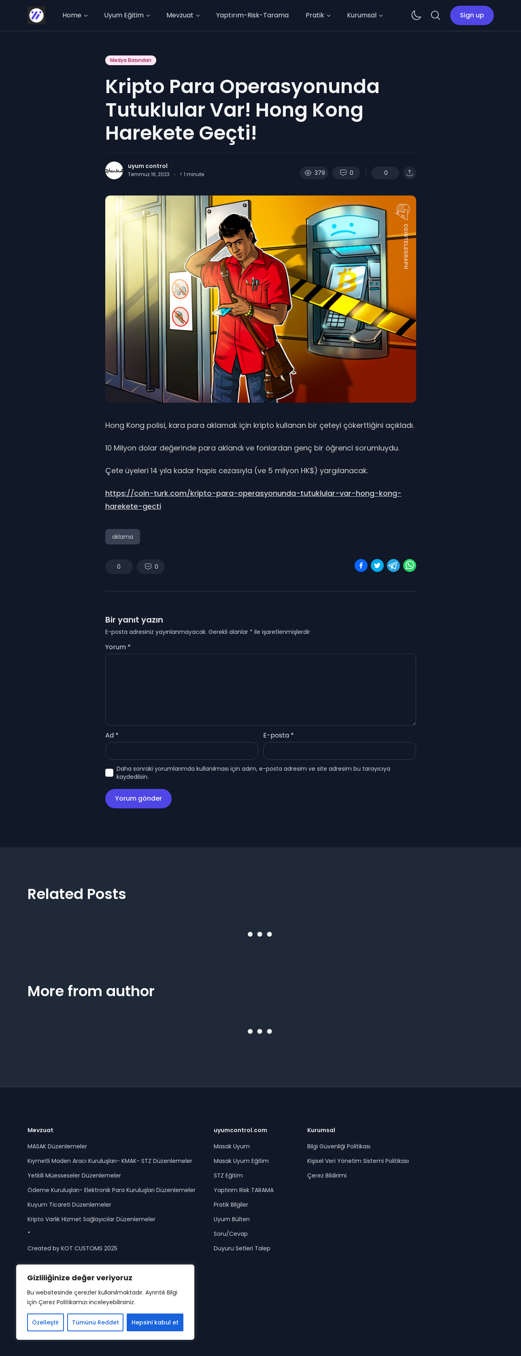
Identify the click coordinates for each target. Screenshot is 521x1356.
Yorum (118, 647)
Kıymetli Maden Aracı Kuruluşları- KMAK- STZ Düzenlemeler (110, 1161)
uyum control (148, 166)
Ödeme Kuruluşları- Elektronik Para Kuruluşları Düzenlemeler (112, 1190)
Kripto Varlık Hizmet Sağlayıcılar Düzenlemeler (91, 1219)
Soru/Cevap (231, 1234)
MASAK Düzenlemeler (57, 1146)
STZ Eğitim (228, 1175)
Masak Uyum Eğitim (241, 1161)
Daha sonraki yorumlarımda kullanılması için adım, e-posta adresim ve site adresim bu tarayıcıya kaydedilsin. (253, 773)
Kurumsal (361, 15)
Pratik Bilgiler (231, 1205)
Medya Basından (130, 60)
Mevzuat (180, 15)
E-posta (278, 735)
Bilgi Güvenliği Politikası (338, 1146)
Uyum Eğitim (124, 15)
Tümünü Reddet (95, 1322)
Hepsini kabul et (155, 1322)
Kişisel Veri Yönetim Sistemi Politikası (358, 1161)
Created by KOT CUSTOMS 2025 (72, 1248)
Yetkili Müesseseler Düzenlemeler (74, 1175)
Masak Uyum (232, 1146)
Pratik (315, 15)
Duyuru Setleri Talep (242, 1248)
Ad (112, 735)
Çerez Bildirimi (327, 1175)
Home (71, 15)
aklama (122, 537)
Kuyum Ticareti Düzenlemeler (69, 1205)
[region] (105, 1302)
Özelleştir (45, 1322)
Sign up (472, 15)
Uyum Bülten (232, 1219)
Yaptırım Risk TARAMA (244, 1190)
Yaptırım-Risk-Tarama (252, 15)
